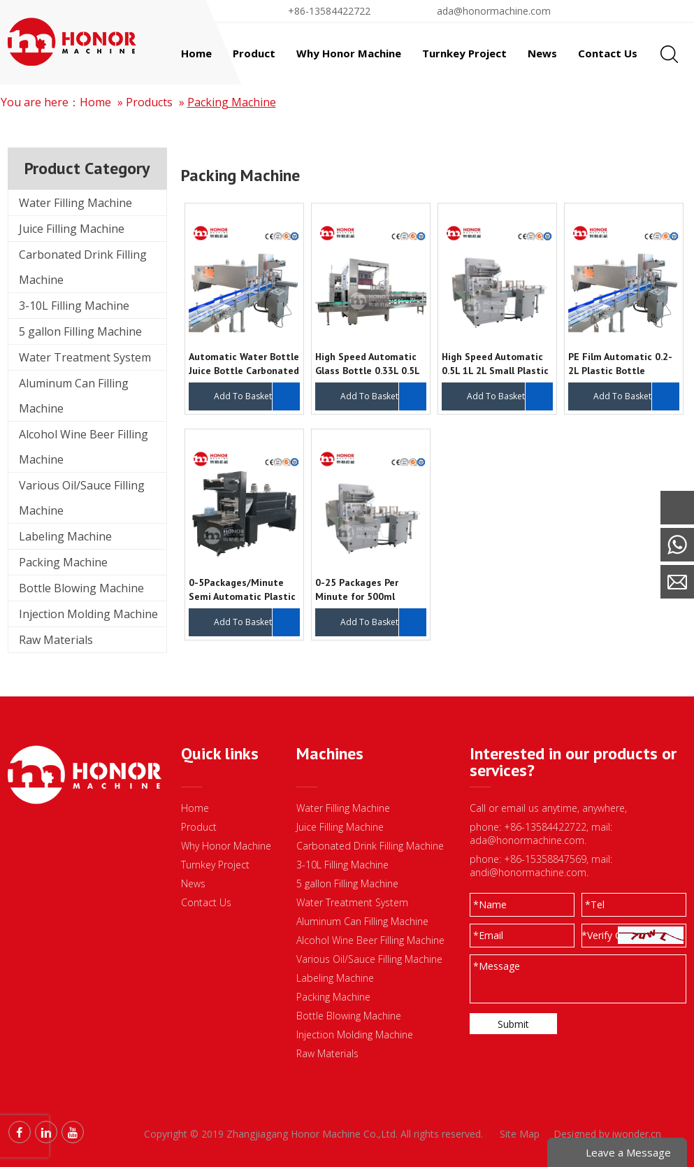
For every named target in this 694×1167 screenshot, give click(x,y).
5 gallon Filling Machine (80, 331)
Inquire (286, 396)
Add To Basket (243, 396)
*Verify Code (610, 935)
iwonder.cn (636, 1133)
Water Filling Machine (75, 202)
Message (496, 966)
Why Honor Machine (226, 845)
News (193, 883)
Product (199, 826)
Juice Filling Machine (71, 228)
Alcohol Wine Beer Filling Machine (83, 447)
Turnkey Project (215, 864)
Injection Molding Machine (88, 614)
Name (490, 904)
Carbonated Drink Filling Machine (83, 267)
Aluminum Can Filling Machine (74, 395)
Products (149, 102)
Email (488, 935)
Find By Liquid (631, 10)
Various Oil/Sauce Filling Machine (82, 498)
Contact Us (206, 902)
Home (95, 102)
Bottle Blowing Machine (81, 588)
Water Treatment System (85, 357)
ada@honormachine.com (494, 10)
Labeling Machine (65, 536)
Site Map (520, 1133)
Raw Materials (56, 639)
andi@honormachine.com (528, 872)
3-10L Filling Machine (74, 305)
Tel (595, 904)
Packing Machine (231, 102)
